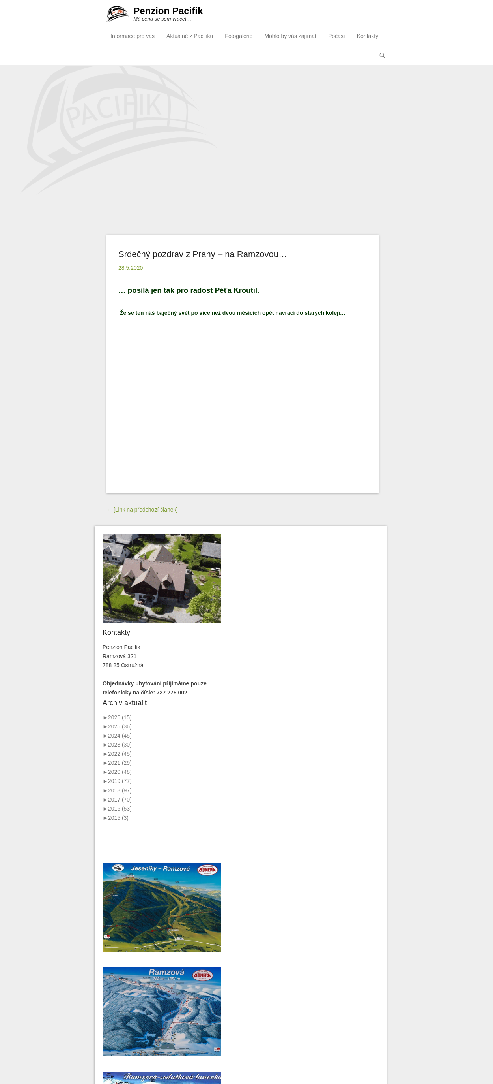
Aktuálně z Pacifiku (189, 35)
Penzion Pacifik (167, 11)
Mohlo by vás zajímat (290, 35)
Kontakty (367, 35)
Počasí (336, 35)
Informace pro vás (132, 35)
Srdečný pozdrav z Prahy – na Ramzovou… (202, 254)
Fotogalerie (238, 35)
